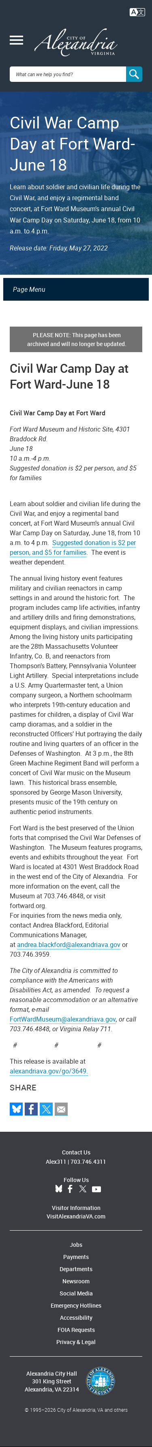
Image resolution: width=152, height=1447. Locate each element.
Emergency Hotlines (76, 1305)
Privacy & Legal (76, 1342)
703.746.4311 (88, 1161)
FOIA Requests (76, 1330)
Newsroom (76, 1281)
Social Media (76, 1293)
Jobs (76, 1244)
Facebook (70, 1189)
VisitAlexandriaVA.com (76, 1216)
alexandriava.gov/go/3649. (49, 1071)
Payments (76, 1257)
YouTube (96, 1189)
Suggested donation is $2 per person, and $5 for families (73, 547)
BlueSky (59, 1189)
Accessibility (76, 1317)
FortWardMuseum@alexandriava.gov (63, 1019)
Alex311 (56, 1161)
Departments (76, 1269)
